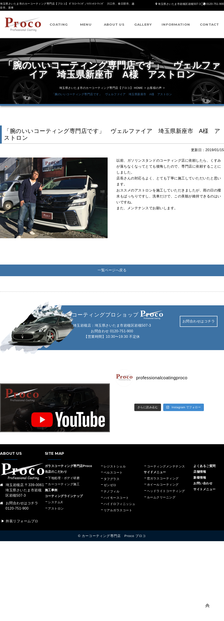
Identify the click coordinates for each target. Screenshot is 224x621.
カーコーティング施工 (64, 484)
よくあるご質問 (204, 466)
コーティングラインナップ (64, 496)
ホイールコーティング (163, 484)
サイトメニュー (204, 489)
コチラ (32, 503)
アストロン (56, 508)
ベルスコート (113, 472)
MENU (86, 24)
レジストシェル (115, 466)
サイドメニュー (156, 472)
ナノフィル (112, 491)
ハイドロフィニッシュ (119, 504)
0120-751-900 (121, 331)
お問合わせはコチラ (198, 321)
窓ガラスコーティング (163, 478)
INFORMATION (176, 24)
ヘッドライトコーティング (166, 491)
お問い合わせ (202, 483)
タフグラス (112, 479)
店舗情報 (199, 471)
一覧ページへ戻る (112, 270)
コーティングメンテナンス (166, 466)
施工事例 (51, 490)
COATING (59, 24)
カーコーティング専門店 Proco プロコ (114, 536)
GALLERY (143, 24)
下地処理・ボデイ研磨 (64, 478)
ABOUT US (114, 24)
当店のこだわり (56, 471)
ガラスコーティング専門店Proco (68, 466)
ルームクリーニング (161, 497)
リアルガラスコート (118, 510)
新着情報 (199, 477)
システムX (55, 502)
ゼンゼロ (110, 485)
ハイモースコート (116, 497)
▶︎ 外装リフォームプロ (19, 521)
